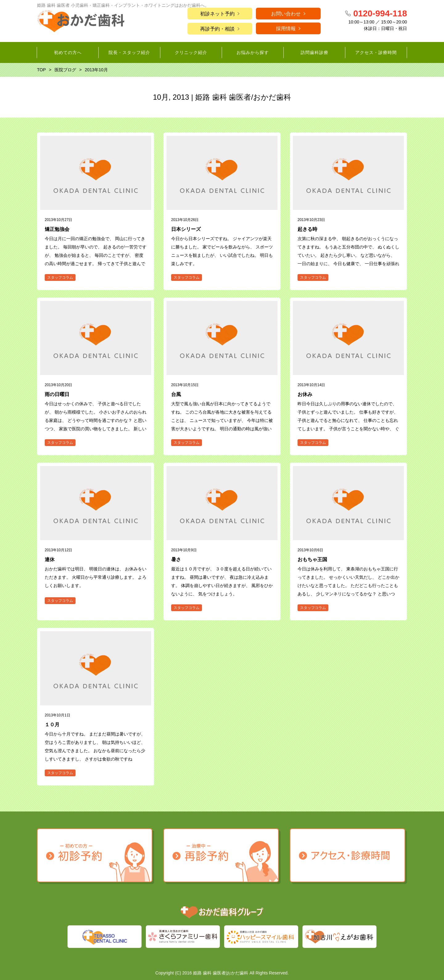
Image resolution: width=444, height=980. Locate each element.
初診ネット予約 (217, 13)
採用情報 (286, 28)
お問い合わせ (286, 13)
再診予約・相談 (217, 28)
